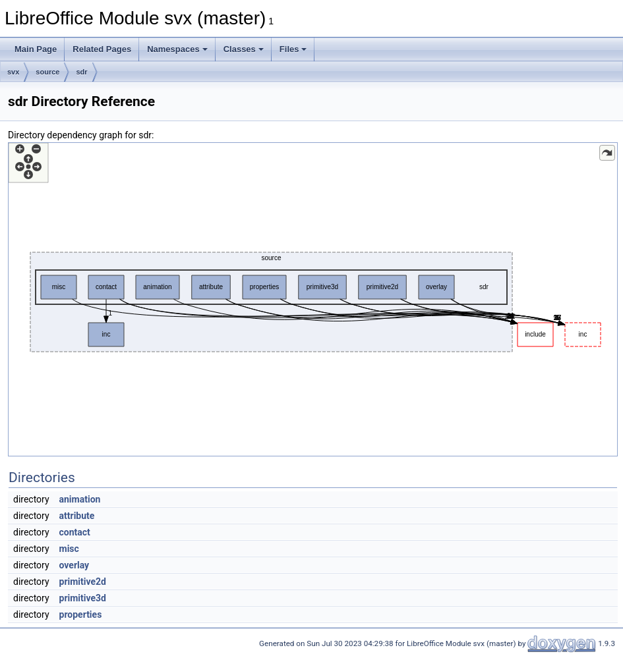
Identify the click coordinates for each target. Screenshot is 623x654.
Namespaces (177, 49)
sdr (81, 72)
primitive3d (82, 598)
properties (80, 614)
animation (80, 499)
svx (13, 72)
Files (293, 49)
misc (69, 548)
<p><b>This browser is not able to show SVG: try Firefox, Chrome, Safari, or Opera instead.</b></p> (313, 299)
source (47, 72)
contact (74, 532)
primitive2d (82, 581)
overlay (74, 565)
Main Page (36, 49)
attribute (77, 515)
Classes (243, 49)
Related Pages (102, 49)
